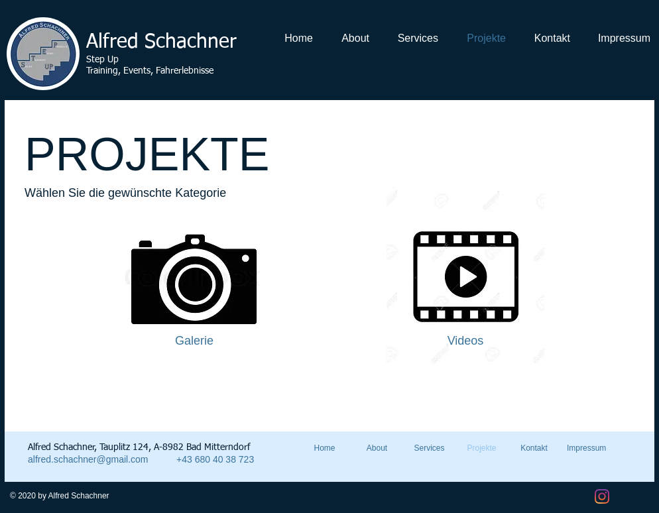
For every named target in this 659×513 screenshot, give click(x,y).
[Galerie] (194, 341)
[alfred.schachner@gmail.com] (97, 460)
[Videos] (465, 341)
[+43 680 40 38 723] (227, 460)
